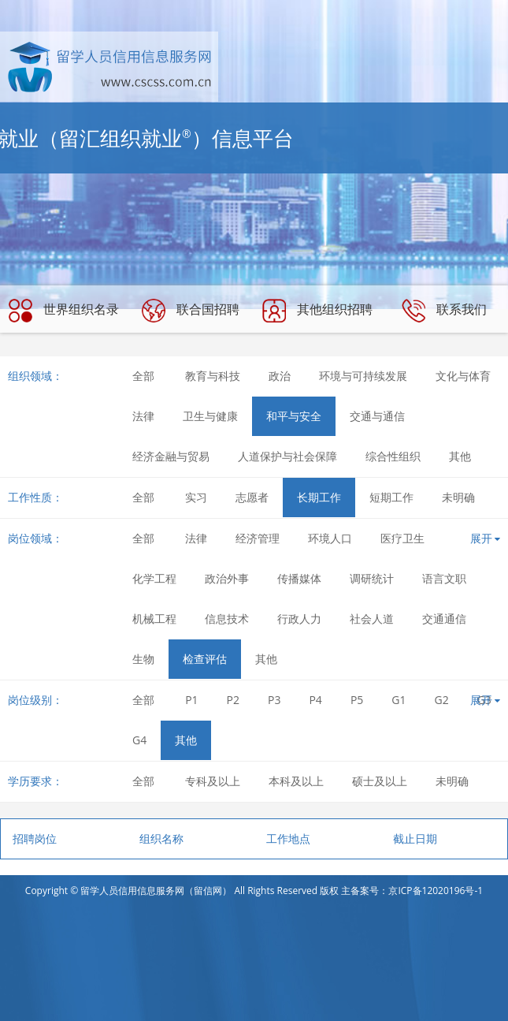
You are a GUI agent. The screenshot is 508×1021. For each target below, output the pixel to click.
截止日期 (415, 838)
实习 (196, 497)
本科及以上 (296, 780)
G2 (442, 699)
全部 (143, 375)
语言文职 (444, 578)
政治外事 (227, 578)
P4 (315, 699)
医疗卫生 (402, 538)
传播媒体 (299, 578)
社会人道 (372, 618)
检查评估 (205, 658)
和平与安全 (293, 415)
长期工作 (319, 497)
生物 (143, 658)
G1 (398, 699)
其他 (460, 456)
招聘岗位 (35, 838)
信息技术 (227, 618)
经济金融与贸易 (171, 456)
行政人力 (299, 618)
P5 (356, 699)
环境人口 (330, 538)
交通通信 (444, 618)
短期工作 (391, 497)
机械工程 (154, 618)
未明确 (458, 497)
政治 (280, 375)
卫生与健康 (210, 415)
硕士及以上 (379, 780)
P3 (274, 699)
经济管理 (257, 538)
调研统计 (372, 578)
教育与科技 (212, 375)
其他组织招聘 (317, 310)
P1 (191, 699)
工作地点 (288, 838)
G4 (139, 739)
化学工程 (154, 578)
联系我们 (444, 310)
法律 (143, 415)
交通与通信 (377, 415)
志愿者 (252, 497)
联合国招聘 (190, 310)
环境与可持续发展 (363, 375)
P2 (233, 699)
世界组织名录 (64, 310)
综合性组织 (393, 456)
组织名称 (161, 838)
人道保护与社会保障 (287, 456)
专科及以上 (212, 780)
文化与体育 (463, 375)
